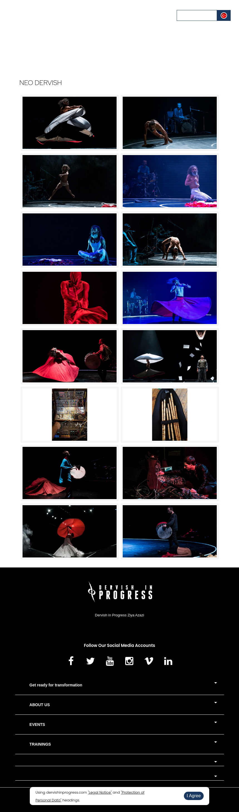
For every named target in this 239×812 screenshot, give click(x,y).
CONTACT (157, 15)
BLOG (137, 15)
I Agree (194, 795)
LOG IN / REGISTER (197, 15)
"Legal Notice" (100, 792)
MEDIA (120, 15)
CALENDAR (92, 15)
